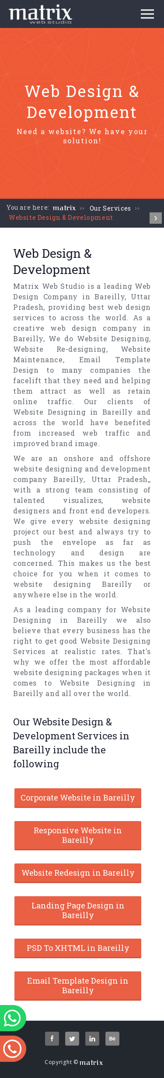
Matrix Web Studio (49, 286)
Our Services (110, 208)
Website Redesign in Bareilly (78, 872)
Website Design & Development (61, 217)
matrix (64, 208)
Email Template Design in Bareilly (78, 985)
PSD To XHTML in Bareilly (78, 948)
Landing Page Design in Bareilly (78, 910)
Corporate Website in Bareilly (78, 797)
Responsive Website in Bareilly (78, 835)
